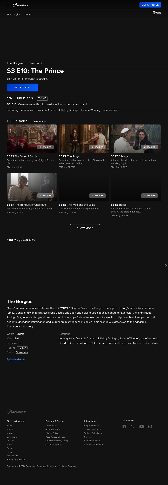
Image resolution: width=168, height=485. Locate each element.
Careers (87, 437)
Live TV (10, 441)
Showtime (22, 352)
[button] (9, 5)
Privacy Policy (51, 433)
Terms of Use (51, 426)
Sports (10, 445)
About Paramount (92, 441)
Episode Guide (16, 359)
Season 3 (35, 63)
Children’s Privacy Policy (56, 441)
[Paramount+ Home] (16, 411)
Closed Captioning (92, 430)
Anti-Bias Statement (93, 445)
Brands (10, 448)
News (9, 452)
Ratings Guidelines (93, 433)
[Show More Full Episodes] (85, 228)
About (28, 14)
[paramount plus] (21, 5)
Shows (10, 430)
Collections (12, 437)
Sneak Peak (12, 456)
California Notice (53, 445)
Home (9, 426)
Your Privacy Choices (55, 437)
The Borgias (14, 14)
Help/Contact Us (91, 426)
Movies (10, 433)
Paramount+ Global (16, 460)
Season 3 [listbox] (38, 121)
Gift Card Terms (52, 430)
